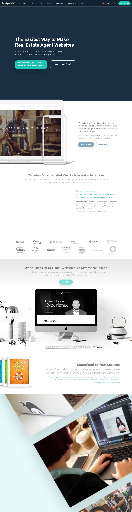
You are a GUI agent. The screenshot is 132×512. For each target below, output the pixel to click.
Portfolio (50, 3)
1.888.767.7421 (109, 3)
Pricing (42, 3)
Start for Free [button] (124, 3)
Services (33, 3)
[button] (31, 64)
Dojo (80, 3)
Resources (71, 3)
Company (60, 3)
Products (22, 3)
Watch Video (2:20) (62, 64)
